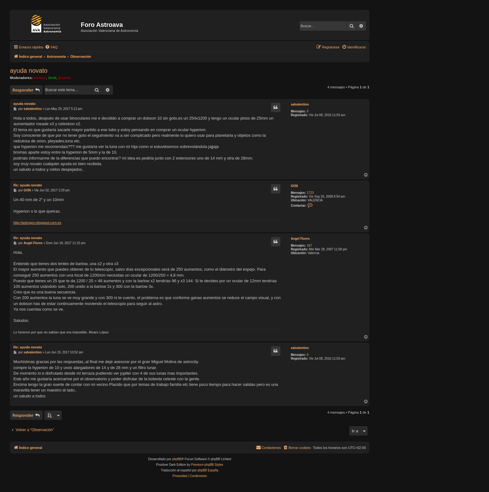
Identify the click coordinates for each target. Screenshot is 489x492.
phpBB (177, 459)
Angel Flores (300, 238)
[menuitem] (51, 47)
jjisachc (64, 78)
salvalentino (300, 104)
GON (294, 186)
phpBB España (207, 470)
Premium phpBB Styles (207, 464)
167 (309, 245)
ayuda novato (28, 70)
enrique (40, 78)
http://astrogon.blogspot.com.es (37, 222)
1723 (310, 192)
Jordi (52, 78)
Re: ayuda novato (27, 185)
